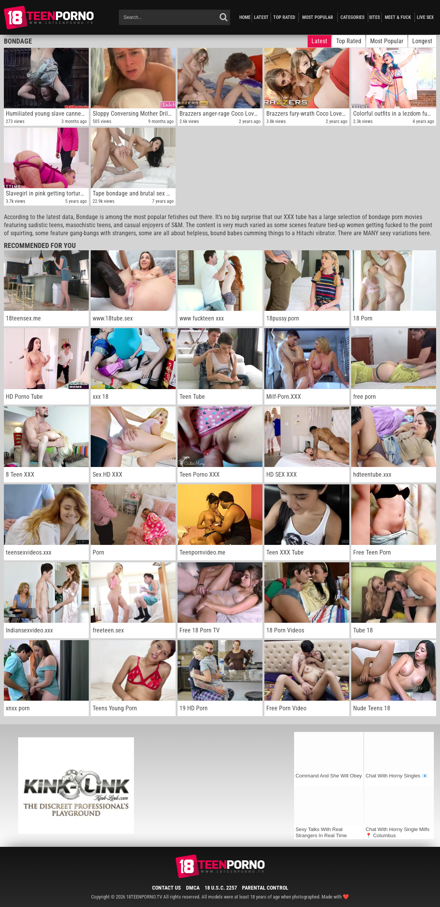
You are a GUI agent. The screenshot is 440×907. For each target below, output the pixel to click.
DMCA (193, 887)
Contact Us (166, 887)
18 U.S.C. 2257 (221, 887)
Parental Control (265, 887)
